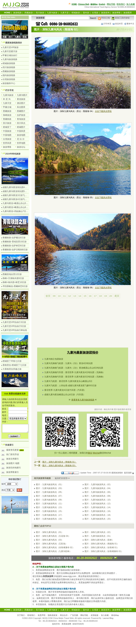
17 (95, 296)
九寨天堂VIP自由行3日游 (14, 322)
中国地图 (7, 135)
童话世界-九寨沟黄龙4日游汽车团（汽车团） (65, 390)
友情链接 (94, 615)
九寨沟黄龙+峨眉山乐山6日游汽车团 (19, 207)
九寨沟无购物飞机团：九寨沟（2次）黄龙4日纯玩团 (68, 363)
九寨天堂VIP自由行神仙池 (15, 330)
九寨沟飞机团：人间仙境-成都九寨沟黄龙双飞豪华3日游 (70, 385)
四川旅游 (40, 12)
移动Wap (115, 615)
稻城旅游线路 (9, 63)
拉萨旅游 (21, 115)
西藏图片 (21, 111)
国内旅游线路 (9, 75)
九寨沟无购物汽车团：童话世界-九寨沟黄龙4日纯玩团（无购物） (74, 372)
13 (74, 296)
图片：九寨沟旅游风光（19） (49, 519)
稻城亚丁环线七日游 (12, 361)
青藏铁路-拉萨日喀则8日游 (15, 249)
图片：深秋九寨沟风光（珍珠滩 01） (102, 547)
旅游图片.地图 (10, 464)
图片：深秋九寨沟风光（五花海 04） (53, 536)
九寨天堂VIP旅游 (10, 47)
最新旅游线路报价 (13, 42)
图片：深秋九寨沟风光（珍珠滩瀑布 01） (104, 551)
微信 (90, 453)
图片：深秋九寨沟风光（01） (49, 532)
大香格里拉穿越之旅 (12, 369)
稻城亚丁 (7, 127)
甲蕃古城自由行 (10, 55)
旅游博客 (116, 12)
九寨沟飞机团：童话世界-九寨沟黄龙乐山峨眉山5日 (68, 381)
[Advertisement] (83, 327)
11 (64, 296)
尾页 (116, 296)
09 (54, 296)
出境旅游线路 (9, 79)
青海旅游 (21, 119)
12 (69, 296)
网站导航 (111, 4)
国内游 (86, 12)
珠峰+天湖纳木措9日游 (13, 278)
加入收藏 (130, 4)
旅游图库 (127, 12)
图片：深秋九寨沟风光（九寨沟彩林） (53, 551)
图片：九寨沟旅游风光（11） (49, 503)
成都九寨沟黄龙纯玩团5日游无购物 (19, 191)
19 (105, 296)
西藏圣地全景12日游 (12, 274)
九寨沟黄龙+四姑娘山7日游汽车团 (18, 211)
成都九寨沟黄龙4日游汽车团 (16, 199)
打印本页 (106, 24)
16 (90, 296)
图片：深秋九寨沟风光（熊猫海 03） (59, 465)
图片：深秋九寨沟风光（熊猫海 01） (59, 462)
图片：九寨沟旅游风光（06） (98, 492)
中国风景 (21, 131)
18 (100, 296)
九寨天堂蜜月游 (10, 51)
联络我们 (121, 4)
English (102, 4)
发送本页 (117, 24)
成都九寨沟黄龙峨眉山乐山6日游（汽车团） (64, 394)
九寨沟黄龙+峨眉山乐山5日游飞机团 (19, 203)
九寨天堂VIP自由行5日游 (14, 326)
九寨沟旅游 (52, 12)
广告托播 (74, 615)
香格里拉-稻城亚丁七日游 (14, 365)
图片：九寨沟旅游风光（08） (98, 496)
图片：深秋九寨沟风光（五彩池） (51, 543)
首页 (48, 296)
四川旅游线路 (9, 67)
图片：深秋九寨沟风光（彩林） (99, 540)
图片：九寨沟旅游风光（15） (49, 511)
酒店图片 (21, 103)
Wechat (96, 453)
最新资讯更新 (13, 450)
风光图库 (21, 107)
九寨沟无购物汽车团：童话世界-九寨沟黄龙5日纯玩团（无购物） (74, 376)
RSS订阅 (104, 18)
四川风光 (21, 123)
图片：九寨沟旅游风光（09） (49, 500)
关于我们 (21, 615)
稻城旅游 (75, 12)
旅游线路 (17, 12)
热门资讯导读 (10, 455)
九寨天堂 (64, 12)
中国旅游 (7, 131)
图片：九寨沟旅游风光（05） (49, 492)
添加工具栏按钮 (121, 18)
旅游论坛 (21, 147)
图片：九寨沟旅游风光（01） (49, 484)
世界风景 (7, 143)
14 (79, 296)
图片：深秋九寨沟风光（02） (98, 532)
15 (85, 296)
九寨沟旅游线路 (10, 59)
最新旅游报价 (117, 473)
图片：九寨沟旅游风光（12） (98, 503)
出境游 (95, 12)
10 (59, 296)
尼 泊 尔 (20, 139)
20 (110, 296)
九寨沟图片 (22, 95)
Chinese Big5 (83, 4)
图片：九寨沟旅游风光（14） (98, 507)
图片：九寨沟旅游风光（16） (98, 511)
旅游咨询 (105, 12)
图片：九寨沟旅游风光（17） (49, 515)
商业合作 (64, 615)
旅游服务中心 (9, 83)
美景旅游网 (66, 624)
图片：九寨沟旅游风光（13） (49, 507)
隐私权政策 (52, 615)
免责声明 (41, 615)
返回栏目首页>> (62, 478)
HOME (74, 4)
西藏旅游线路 (9, 71)
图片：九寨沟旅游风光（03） (49, 488)
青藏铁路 (7, 119)
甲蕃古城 (7, 107)
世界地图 (21, 143)
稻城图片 (21, 127)
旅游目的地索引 (11, 468)
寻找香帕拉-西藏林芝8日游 (15, 286)
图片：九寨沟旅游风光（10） (98, 500)
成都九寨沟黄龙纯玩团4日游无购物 (19, 187)
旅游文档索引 (10, 459)
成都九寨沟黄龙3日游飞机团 (16, 195)
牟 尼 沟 (6, 99)
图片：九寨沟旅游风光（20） (98, 519)
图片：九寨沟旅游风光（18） (98, 515)
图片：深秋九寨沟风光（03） (49, 540)
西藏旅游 (28, 12)
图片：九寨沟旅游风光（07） (49, 496)
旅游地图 (21, 135)
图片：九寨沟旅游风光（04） (98, 488)
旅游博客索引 (10, 472)
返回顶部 (129, 473)
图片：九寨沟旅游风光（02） (98, 484)
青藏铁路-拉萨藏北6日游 (14, 237)
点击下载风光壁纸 (103, 111)
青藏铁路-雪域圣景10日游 (15, 241)
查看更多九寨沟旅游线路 (82, 400)
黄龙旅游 (21, 99)
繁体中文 (129, 24)
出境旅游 (7, 139)
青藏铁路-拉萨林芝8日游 (14, 245)
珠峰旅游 (7, 115)
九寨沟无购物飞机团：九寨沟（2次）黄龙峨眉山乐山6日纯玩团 (73, 368)
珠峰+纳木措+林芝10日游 (14, 282)
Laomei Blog (108, 618)
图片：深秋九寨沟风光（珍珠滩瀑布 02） (55, 547)
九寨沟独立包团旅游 (53, 359)
